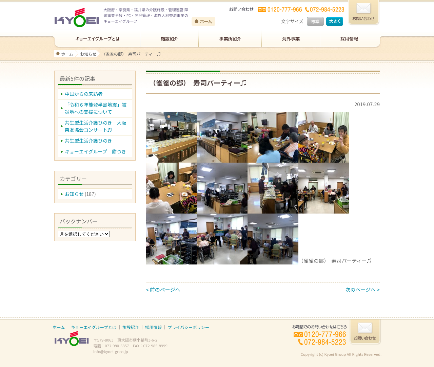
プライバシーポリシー (188, 327)
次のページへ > (363, 289)
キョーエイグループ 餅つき (95, 151)
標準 (315, 21)
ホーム (67, 54)
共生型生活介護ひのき (88, 140)
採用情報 (153, 327)
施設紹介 (130, 327)
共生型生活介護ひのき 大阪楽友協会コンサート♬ (95, 126)
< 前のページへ (163, 289)
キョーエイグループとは (93, 327)
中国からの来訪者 (84, 93)
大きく (334, 21)
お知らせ (88, 54)
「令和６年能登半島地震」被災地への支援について (95, 108)
